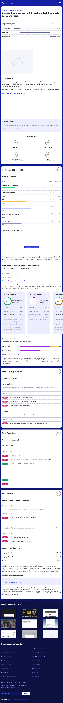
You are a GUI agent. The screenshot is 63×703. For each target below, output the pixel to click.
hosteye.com (36, 668)
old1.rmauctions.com (38, 649)
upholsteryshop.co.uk (38, 656)
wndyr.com (4, 668)
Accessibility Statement (8, 685)
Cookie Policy (15, 687)
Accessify (8, 3)
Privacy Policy (5, 687)
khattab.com (5, 672)
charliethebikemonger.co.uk (12, 10)
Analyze (26, 693)
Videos (3, 682)
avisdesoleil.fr (36, 664)
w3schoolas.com (6, 664)
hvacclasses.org (6, 656)
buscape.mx (4, 660)
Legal (24, 682)
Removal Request (22, 685)
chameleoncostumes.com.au (9, 653)
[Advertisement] (31, 45)
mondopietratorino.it (38, 653)
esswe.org (4, 649)
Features (9, 682)
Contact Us (17, 682)
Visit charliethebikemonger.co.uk (15, 93)
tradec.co (35, 672)
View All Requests (31, 247)
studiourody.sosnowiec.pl (8, 676)
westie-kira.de (36, 660)
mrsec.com (35, 676)
